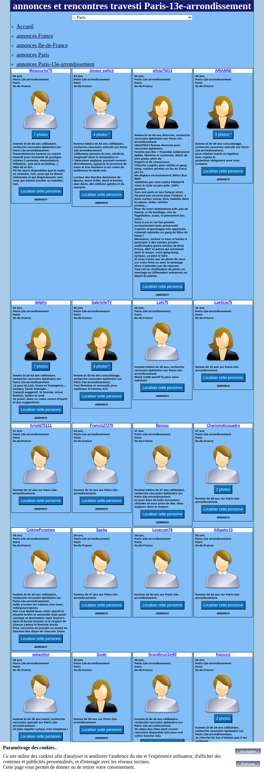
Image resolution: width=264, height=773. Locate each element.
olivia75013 (162, 71)
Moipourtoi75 (40, 71)
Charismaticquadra (223, 425)
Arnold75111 (41, 425)
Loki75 (162, 302)
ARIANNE (223, 71)
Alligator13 (223, 530)
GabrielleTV (101, 302)
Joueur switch (101, 71)
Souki (102, 654)
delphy (41, 302)
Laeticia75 (223, 302)
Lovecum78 (162, 530)
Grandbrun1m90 (162, 654)
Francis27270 (101, 425)
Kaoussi (223, 654)
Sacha (101, 530)
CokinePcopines (41, 530)
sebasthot (40, 654)
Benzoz (162, 425)
